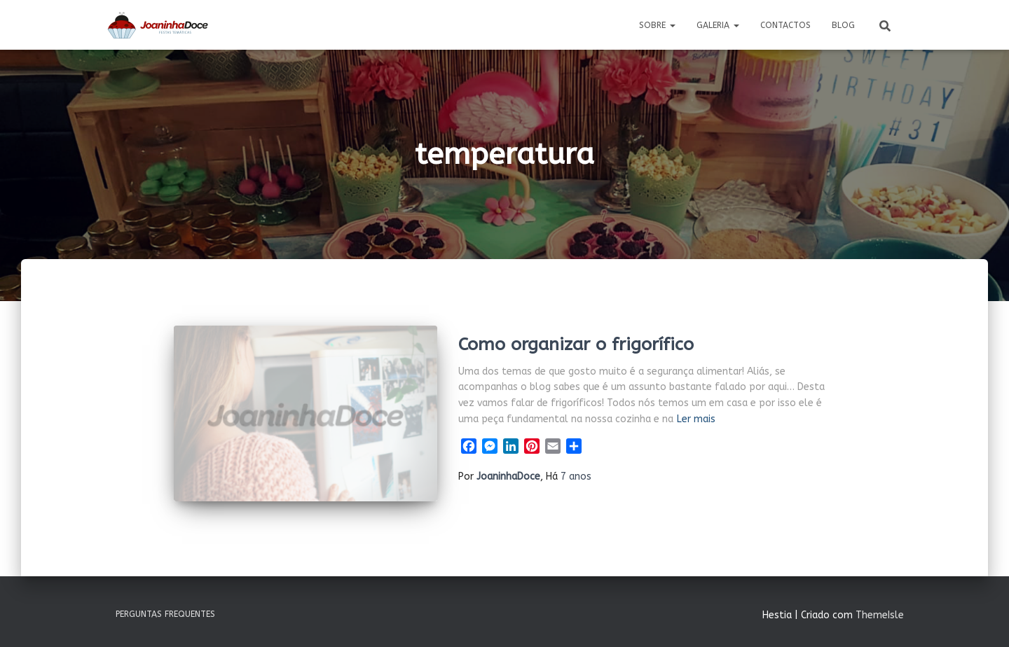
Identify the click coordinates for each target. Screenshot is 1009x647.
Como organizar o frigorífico (576, 344)
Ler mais (696, 419)
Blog (843, 25)
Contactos (785, 25)
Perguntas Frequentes (165, 614)
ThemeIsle (880, 615)
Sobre (657, 25)
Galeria (717, 25)
